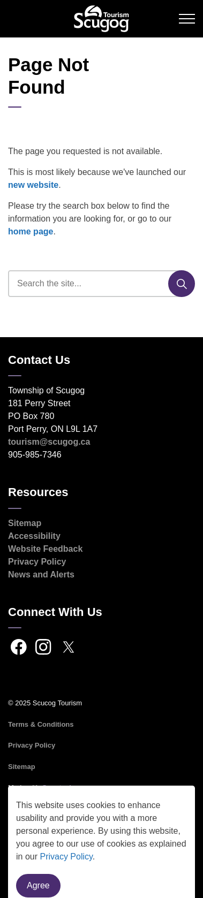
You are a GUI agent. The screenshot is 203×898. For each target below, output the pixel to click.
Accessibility (34, 536)
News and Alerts (41, 574)
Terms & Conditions (41, 724)
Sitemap (24, 523)
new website (33, 184)
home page (30, 231)
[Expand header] (187, 18)
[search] (100, 283)
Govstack (57, 787)
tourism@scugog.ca (49, 441)
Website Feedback (45, 548)
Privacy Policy (37, 561)
